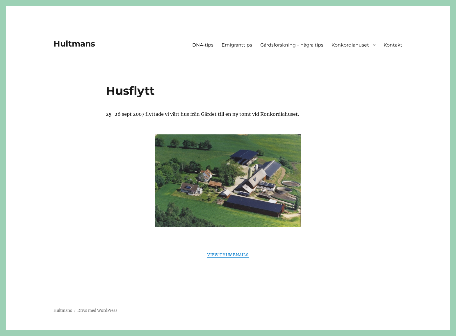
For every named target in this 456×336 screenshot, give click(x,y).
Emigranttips (237, 45)
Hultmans (74, 44)
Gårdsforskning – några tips (291, 45)
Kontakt (393, 45)
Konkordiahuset (350, 45)
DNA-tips (202, 45)
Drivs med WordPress (97, 310)
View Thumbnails (227, 255)
